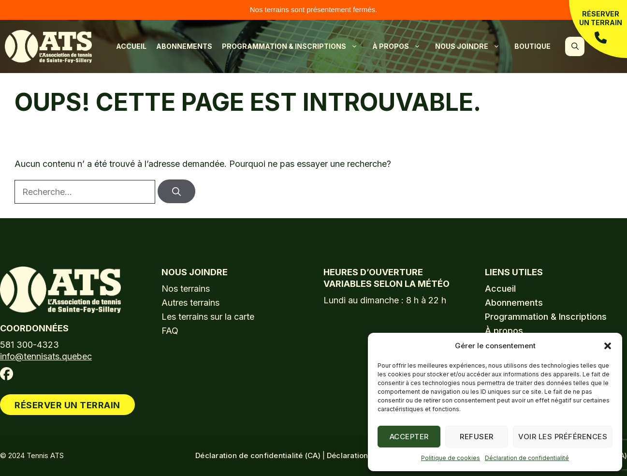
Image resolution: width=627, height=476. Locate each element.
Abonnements (184, 46)
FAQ (169, 331)
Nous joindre (472, 46)
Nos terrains (185, 288)
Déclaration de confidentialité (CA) (258, 455)
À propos (401, 46)
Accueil (131, 46)
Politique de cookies (450, 457)
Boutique (532, 46)
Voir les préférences (562, 436)
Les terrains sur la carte (207, 317)
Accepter (409, 436)
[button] (607, 346)
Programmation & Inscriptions (294, 46)
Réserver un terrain (600, 27)
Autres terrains (190, 303)
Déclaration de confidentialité (527, 457)
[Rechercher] (176, 191)
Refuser (477, 436)
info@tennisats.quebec (46, 356)
